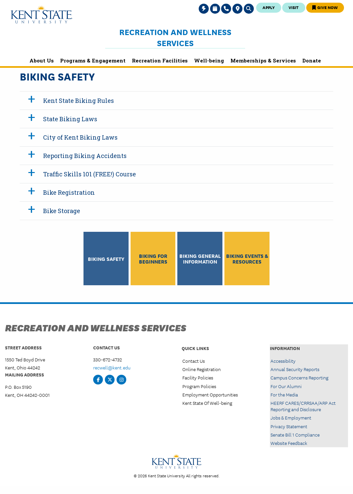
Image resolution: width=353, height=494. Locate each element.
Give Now (325, 7)
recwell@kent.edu (112, 367)
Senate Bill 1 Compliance (295, 434)
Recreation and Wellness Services (175, 37)
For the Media (284, 394)
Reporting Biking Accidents (85, 156)
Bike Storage (61, 211)
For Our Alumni (286, 386)
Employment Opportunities (210, 394)
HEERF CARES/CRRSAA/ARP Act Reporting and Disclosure (303, 406)
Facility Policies (197, 377)
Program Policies (199, 386)
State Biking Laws (70, 119)
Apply (268, 7)
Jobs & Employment (291, 417)
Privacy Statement (289, 426)
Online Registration (201, 369)
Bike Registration (69, 192)
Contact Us (193, 360)
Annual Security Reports (295, 369)
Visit (294, 7)
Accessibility (283, 360)
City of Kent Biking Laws (80, 137)
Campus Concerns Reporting (299, 377)
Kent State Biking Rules (78, 101)
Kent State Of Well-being (207, 402)
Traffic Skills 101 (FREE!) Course (89, 174)
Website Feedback (289, 443)
